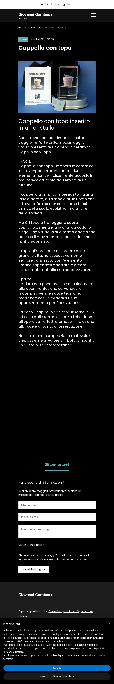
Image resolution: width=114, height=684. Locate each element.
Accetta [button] (57, 668)
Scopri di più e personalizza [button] (57, 676)
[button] (109, 624)
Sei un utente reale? (31, 545)
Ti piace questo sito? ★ (55, 611)
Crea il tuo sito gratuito (57, 4)
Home (22, 27)
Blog (33, 27)
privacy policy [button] (16, 634)
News (23, 39)
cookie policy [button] (55, 641)
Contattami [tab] (57, 464)
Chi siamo (24, 617)
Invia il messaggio (34, 569)
